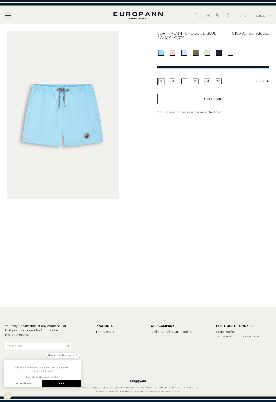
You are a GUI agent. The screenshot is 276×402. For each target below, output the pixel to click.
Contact (102, 336)
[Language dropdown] (245, 16)
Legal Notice (226, 332)
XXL (207, 81)
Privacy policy (226, 340)
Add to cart (213, 99)
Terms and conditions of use (237, 336)
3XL (219, 81)
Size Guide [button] (262, 81)
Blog (99, 340)
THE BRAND (105, 332)
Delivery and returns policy (171, 332)
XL (195, 81)
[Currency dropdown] (263, 16)
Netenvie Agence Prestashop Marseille (162, 391)
